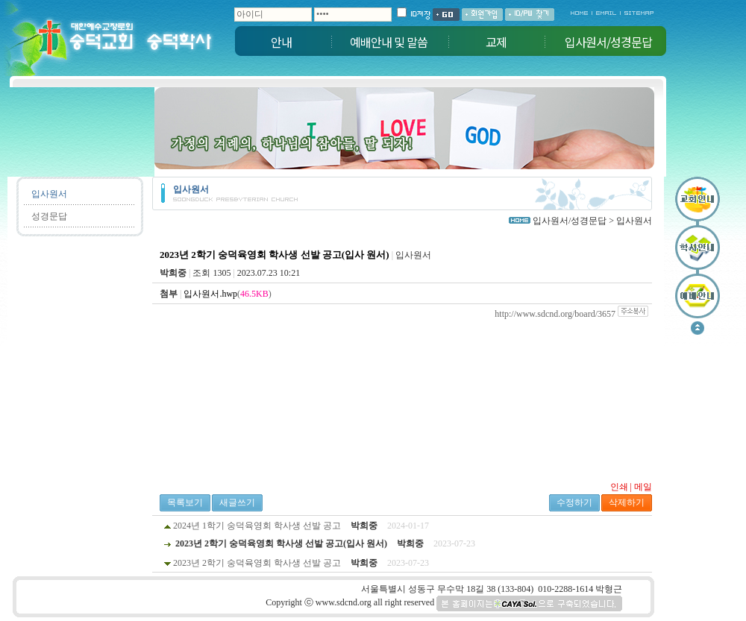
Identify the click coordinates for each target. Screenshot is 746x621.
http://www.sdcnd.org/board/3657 (555, 314)
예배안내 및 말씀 (388, 41)
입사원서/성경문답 (608, 41)
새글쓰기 (237, 502)
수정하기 (574, 502)
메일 (643, 487)
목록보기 (185, 502)
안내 (281, 41)
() (227, 294)
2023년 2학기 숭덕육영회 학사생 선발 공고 (257, 563)
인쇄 (619, 487)
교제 (496, 41)
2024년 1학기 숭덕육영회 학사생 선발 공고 (257, 525)
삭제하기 (627, 502)
